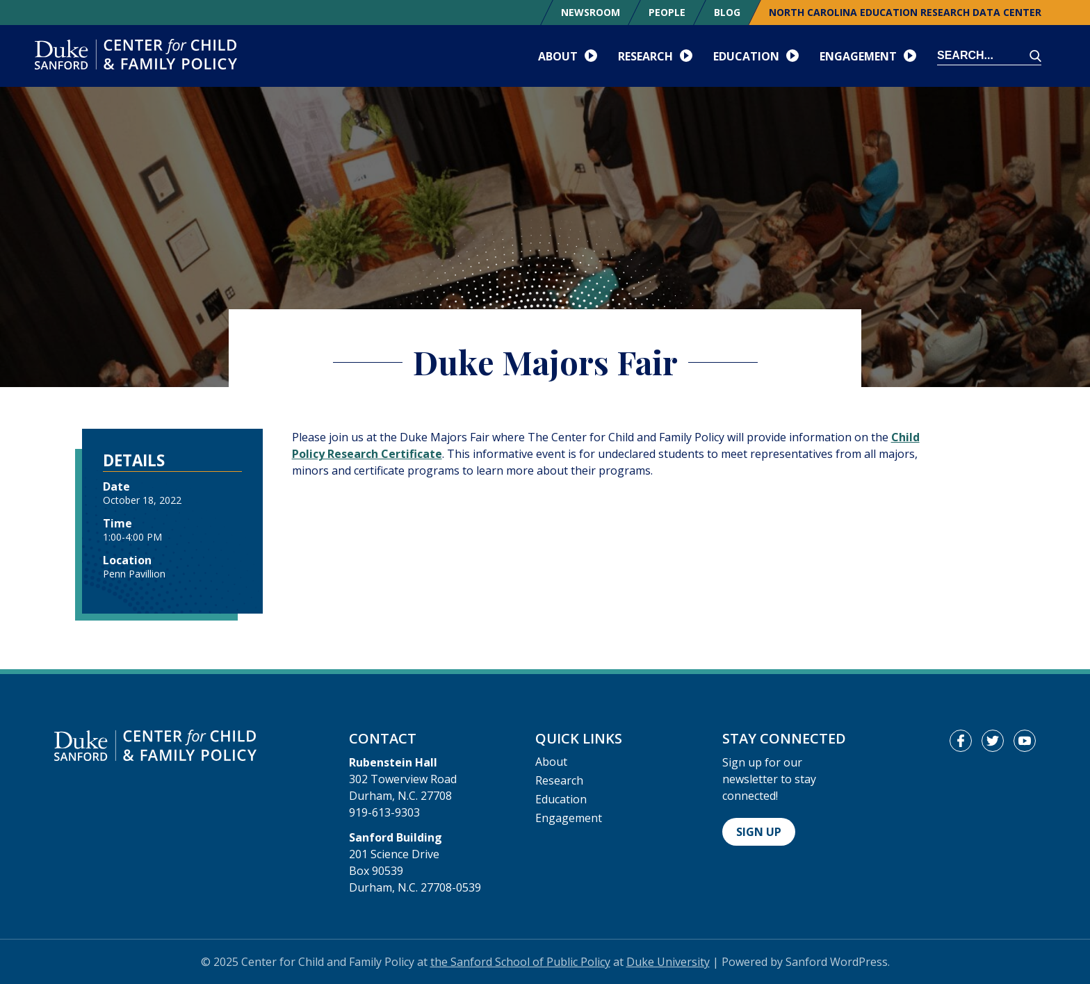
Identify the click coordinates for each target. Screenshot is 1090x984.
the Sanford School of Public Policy (520, 961)
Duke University (668, 961)
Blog (727, 12)
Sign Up (758, 831)
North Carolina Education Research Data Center (905, 12)
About (551, 761)
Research (559, 780)
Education (561, 799)
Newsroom (590, 12)
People (667, 12)
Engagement (568, 818)
